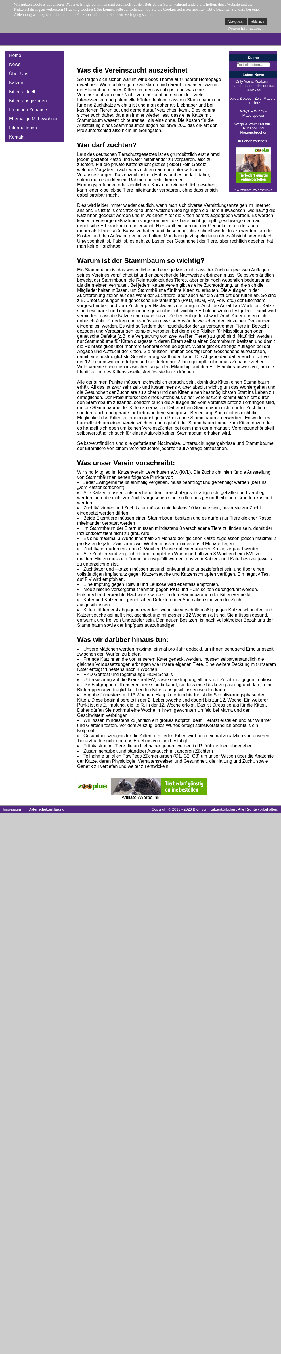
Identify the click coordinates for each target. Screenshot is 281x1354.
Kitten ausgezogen (28, 100)
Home (15, 55)
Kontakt (16, 137)
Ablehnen (257, 22)
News (14, 64)
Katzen (16, 82)
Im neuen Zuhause (28, 109)
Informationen (23, 128)
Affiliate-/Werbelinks (256, 190)
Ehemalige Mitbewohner (33, 118)
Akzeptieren (236, 22)
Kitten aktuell (22, 91)
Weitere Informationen (246, 28)
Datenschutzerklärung (46, 809)
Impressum (12, 809)
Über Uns (18, 73)
